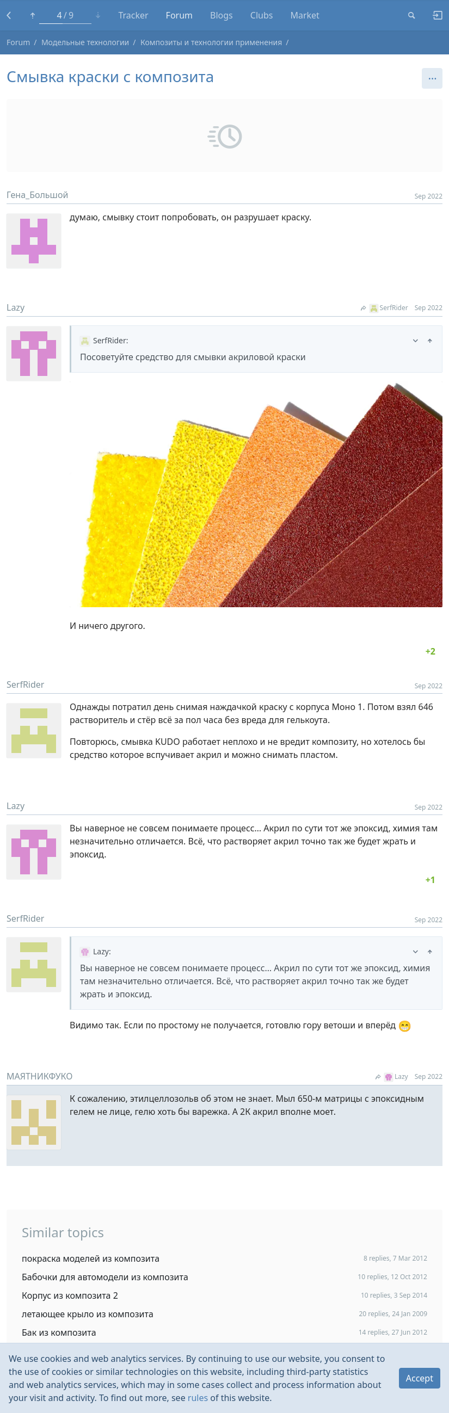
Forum (179, 15)
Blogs (221, 15)
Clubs (261, 15)
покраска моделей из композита (90, 1258)
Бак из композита (59, 1332)
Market (304, 15)
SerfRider (384, 307)
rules (198, 1398)
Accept (419, 1378)
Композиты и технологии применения (211, 42)
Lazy (15, 307)
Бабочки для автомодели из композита (105, 1277)
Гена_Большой (37, 195)
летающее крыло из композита (87, 1314)
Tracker (133, 15)
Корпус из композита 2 (70, 1295)
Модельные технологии (85, 42)
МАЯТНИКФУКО (39, 1076)
